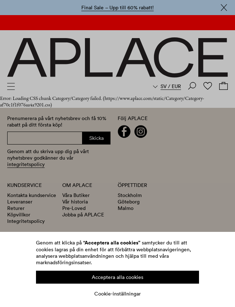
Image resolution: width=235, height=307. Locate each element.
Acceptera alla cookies (117, 277)
